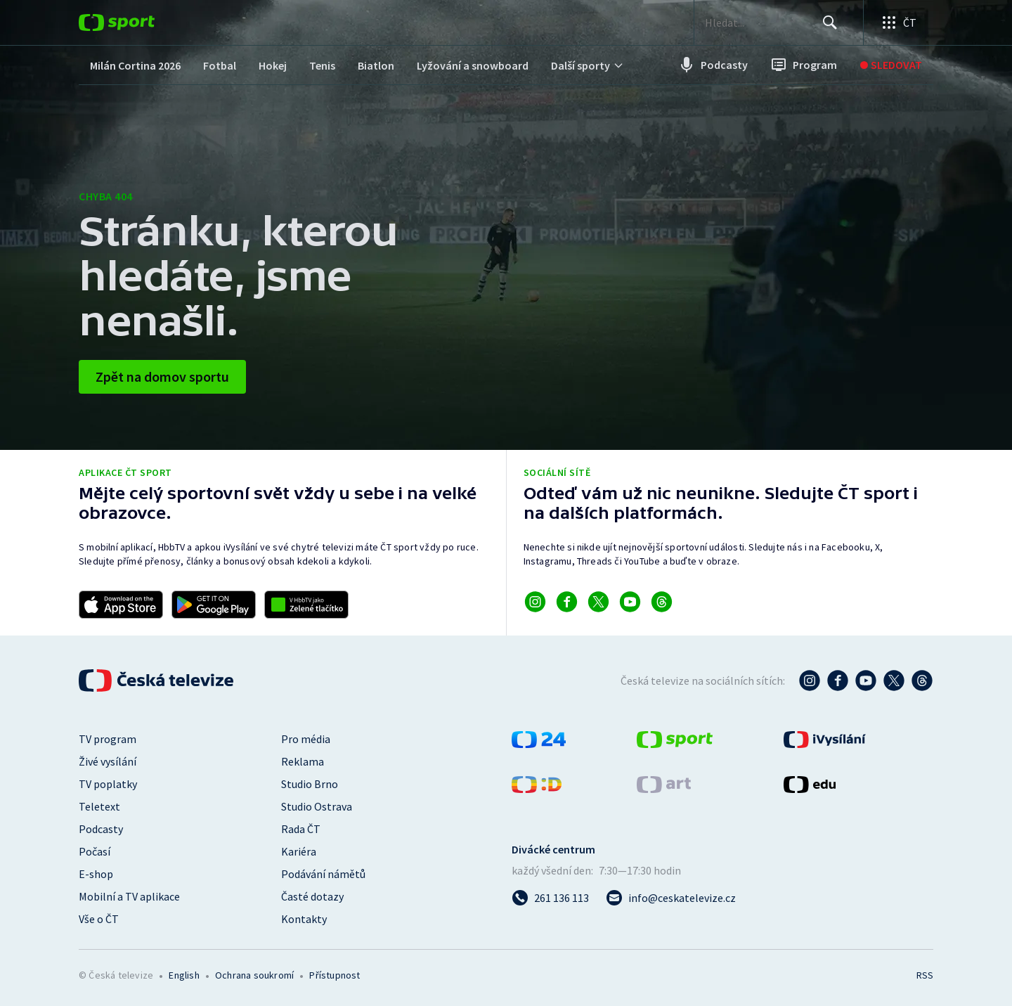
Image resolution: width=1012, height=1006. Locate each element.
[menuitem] (135, 65)
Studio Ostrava (316, 806)
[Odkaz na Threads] (661, 602)
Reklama (302, 761)
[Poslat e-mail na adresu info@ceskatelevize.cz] (671, 897)
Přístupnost (334, 975)
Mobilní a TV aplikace (129, 896)
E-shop (96, 874)
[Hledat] (829, 22)
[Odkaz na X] (598, 602)
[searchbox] (761, 22)
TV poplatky (108, 784)
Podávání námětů (323, 874)
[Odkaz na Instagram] (535, 602)
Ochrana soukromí (254, 975)
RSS (924, 975)
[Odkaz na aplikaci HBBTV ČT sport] (306, 605)
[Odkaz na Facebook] (566, 602)
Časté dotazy (312, 896)
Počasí (94, 851)
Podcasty (101, 829)
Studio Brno (309, 784)
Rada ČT (300, 829)
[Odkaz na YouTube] (630, 602)
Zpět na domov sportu (162, 376)
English (184, 975)
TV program (107, 739)
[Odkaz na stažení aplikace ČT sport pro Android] (213, 605)
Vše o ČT (99, 919)
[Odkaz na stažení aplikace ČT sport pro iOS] (121, 605)
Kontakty (304, 919)
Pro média (305, 739)
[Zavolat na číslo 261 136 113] (550, 897)
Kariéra (298, 851)
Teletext (99, 806)
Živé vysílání (107, 761)
